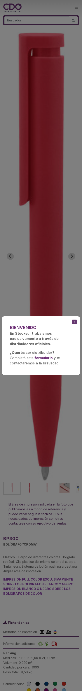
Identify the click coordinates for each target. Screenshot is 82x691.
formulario (44, 358)
